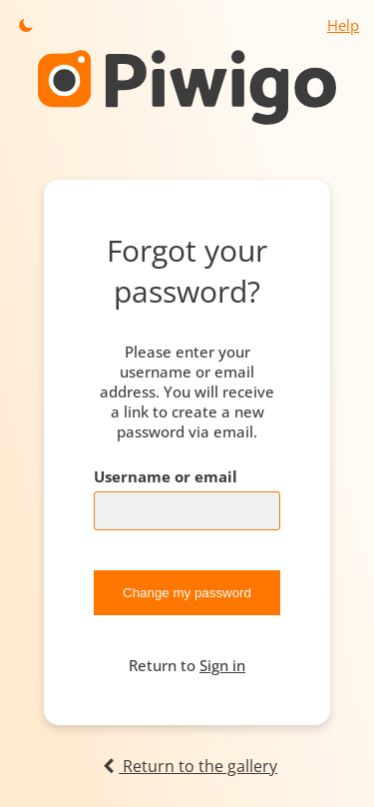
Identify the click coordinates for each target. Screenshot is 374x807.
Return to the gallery (187, 766)
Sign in (222, 665)
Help (343, 25)
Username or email (165, 476)
